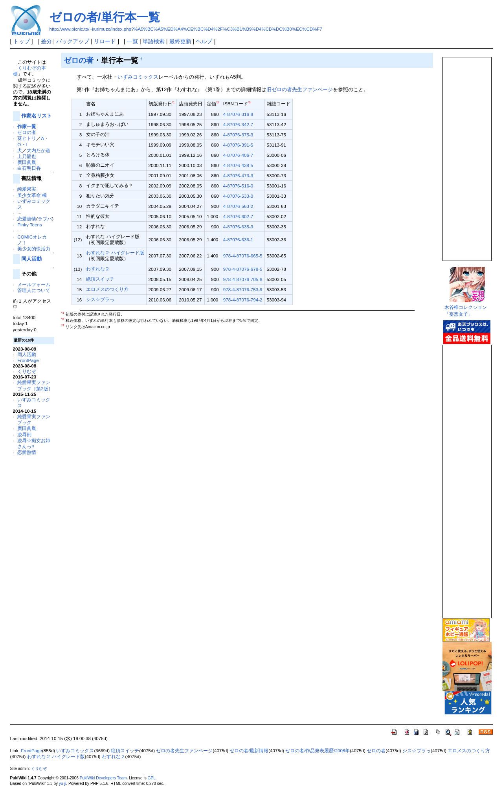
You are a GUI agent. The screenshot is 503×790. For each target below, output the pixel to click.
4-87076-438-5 (238, 165)
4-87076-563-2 (238, 206)
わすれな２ (98, 268)
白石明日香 (29, 168)
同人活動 (31, 259)
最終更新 (180, 41)
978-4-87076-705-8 (243, 279)
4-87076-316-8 (238, 114)
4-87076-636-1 (238, 239)
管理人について (33, 290)
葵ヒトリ (26, 138)
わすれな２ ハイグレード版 (115, 252)
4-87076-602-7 (238, 216)
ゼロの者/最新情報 (248, 750)
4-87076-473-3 (238, 175)
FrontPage (28, 360)
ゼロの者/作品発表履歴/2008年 (317, 750)
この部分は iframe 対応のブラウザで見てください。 (466, 155)
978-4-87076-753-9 (243, 289)
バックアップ (72, 41)
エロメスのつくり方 (107, 289)
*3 (249, 102)
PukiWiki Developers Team (103, 778)
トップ (21, 41)
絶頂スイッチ (100, 278)
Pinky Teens (29, 224)
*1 (173, 102)
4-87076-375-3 (238, 134)
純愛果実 (26, 188)
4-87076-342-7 (238, 124)
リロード (105, 41)
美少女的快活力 (33, 248)
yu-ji (62, 783)
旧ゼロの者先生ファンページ (299, 89)
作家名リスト (36, 116)
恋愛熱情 (26, 218)
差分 (46, 41)
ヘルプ (204, 41)
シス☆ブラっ (100, 299)
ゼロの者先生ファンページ (184, 750)
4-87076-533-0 (238, 195)
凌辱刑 (24, 434)
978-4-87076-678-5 (243, 269)
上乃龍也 (26, 156)
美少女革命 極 (32, 195)
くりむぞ (26, 371)
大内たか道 (38, 150)
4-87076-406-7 (238, 155)
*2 (217, 102)
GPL (152, 778)
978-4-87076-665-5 (243, 255)
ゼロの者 (26, 132)
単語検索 (154, 41)
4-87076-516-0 (238, 185)
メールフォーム (33, 284)
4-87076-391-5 (238, 144)
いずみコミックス (137, 77)
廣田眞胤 (26, 162)
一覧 (132, 41)
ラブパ (45, 218)
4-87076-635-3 (238, 226)
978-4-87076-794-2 (243, 299)
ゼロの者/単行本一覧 (105, 17)
